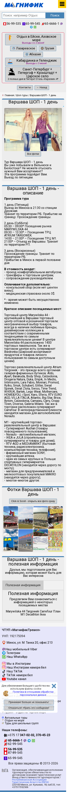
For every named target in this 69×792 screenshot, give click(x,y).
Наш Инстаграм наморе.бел (24, 667)
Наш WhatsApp (14, 657)
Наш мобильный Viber (19, 649)
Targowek (32, 611)
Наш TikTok (12, 671)
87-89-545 (13, 752)
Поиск (54, 15)
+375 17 (27, 735)
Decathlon (32, 614)
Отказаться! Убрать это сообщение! (28, 707)
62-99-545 (13, 744)
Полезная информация (23, 585)
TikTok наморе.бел (17, 675)
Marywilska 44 (15, 611)
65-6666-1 (50, 23)
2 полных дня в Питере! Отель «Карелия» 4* (32, 73)
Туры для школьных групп (22, 723)
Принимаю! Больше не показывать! (29, 702)
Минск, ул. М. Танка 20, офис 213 (27, 642)
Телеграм (11, 653)
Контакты (25, 87)
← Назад (42, 87)
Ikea (43, 614)
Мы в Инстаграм (16, 663)
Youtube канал (14, 679)
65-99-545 (31, 23)
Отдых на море (14, 720)
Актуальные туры (16, 717)
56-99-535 (12, 23)
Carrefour (46, 611)
